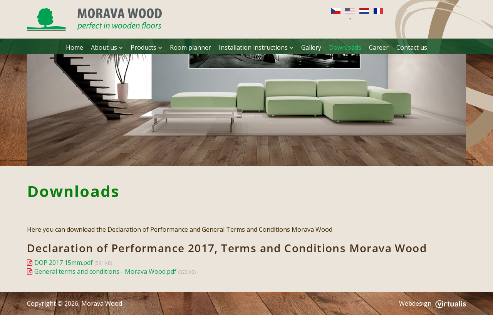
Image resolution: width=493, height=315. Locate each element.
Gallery (311, 47)
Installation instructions (256, 47)
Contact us (411, 47)
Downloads (345, 47)
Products (146, 47)
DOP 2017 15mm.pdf (63, 262)
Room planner (190, 47)
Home (74, 47)
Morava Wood (101, 303)
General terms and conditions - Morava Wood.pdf (105, 271)
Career (379, 47)
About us (107, 47)
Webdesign (432, 303)
